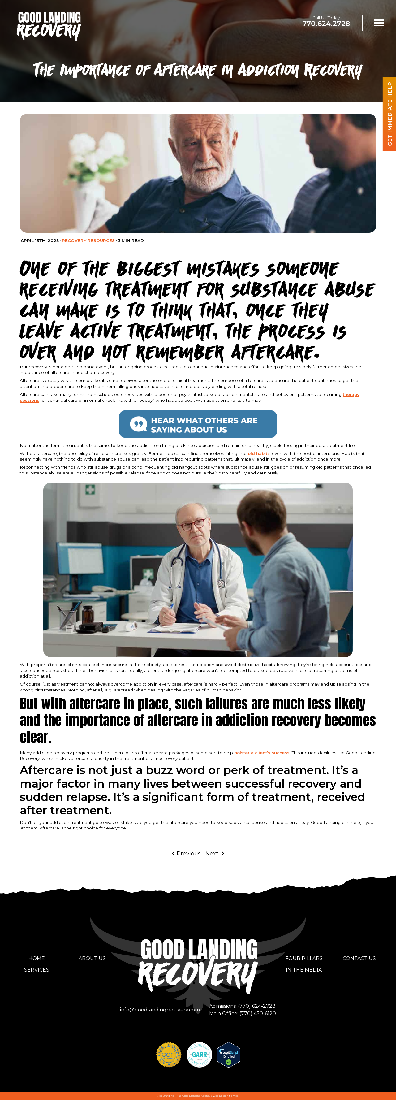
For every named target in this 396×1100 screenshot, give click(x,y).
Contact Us (359, 958)
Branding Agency (199, 1095)
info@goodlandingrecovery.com (160, 1010)
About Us (92, 958)
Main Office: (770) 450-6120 (242, 1013)
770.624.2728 (326, 23)
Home (36, 958)
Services (36, 970)
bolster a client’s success (262, 752)
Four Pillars (304, 958)
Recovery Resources (88, 240)
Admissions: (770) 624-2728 (242, 1006)
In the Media (304, 970)
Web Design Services (226, 1095)
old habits (259, 453)
